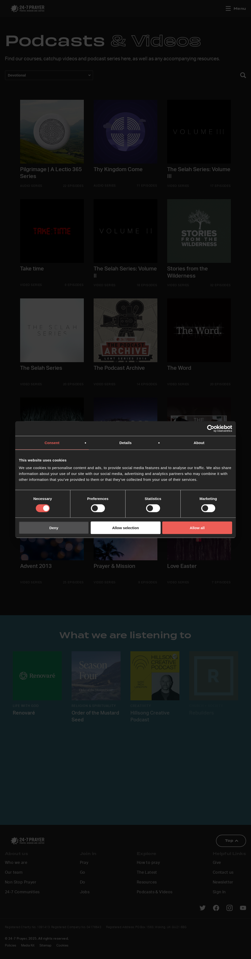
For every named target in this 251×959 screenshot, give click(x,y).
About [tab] (199, 442)
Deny (53, 528)
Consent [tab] (52, 442)
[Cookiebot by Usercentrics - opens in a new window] (210, 428)
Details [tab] (125, 442)
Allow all (197, 528)
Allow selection (125, 528)
